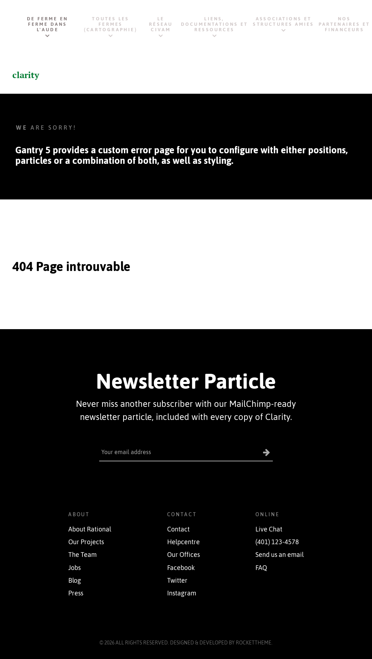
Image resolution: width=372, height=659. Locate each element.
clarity (25, 75)
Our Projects (86, 542)
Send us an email (279, 554)
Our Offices (183, 554)
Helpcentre (183, 542)
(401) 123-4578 (277, 542)
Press (75, 593)
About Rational (89, 529)
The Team (82, 554)
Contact (178, 529)
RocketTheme (253, 642)
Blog (74, 580)
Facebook (181, 567)
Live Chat (268, 529)
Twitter (177, 580)
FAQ (261, 567)
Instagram (181, 593)
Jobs (74, 567)
